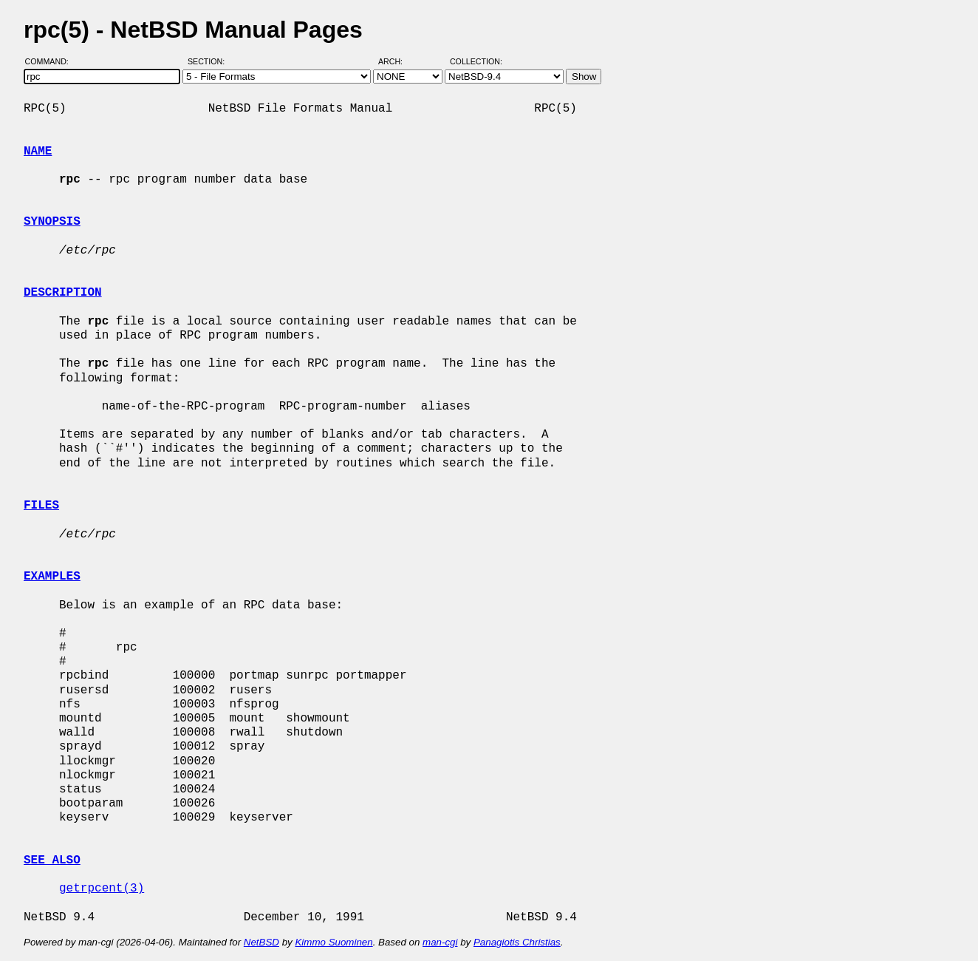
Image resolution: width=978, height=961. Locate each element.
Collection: (476, 61)
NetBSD (261, 942)
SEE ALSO (52, 860)
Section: (209, 61)
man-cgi (440, 942)
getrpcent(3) (101, 888)
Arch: (397, 61)
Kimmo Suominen (333, 942)
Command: (51, 61)
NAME (38, 151)
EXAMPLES (52, 576)
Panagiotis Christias (517, 942)
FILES (41, 506)
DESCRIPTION (63, 293)
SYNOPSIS (52, 222)
